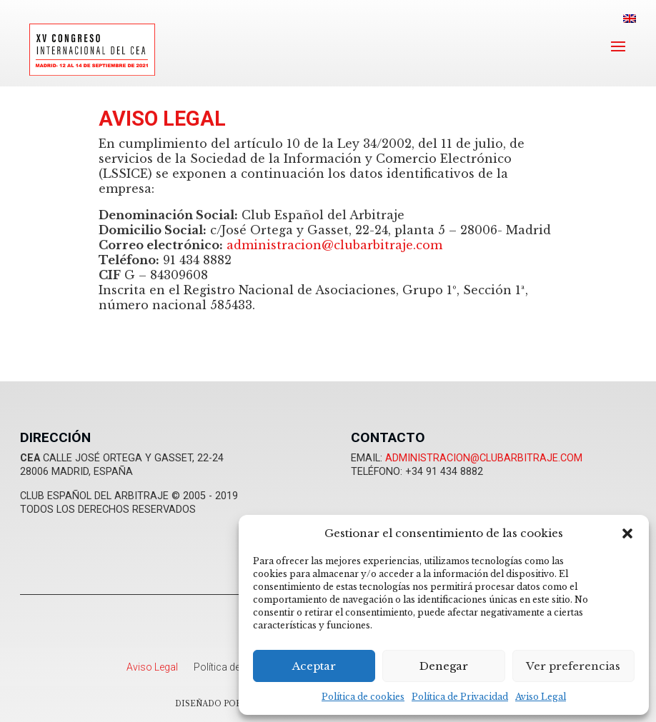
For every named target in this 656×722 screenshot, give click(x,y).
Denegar (443, 666)
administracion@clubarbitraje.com (334, 245)
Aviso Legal (540, 696)
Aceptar (314, 666)
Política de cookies (363, 696)
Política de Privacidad (460, 696)
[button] (627, 533)
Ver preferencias (573, 666)
